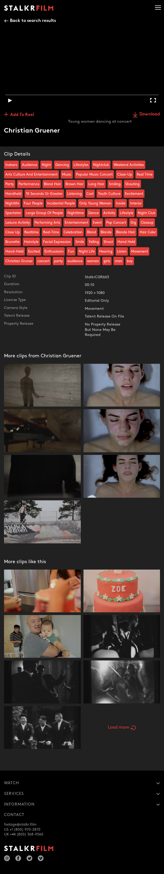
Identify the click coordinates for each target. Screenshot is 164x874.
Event (97, 222)
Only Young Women (95, 203)
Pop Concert (116, 222)
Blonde (106, 232)
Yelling (94, 241)
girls (107, 261)
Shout (108, 241)
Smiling (115, 184)
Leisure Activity (17, 222)
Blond (91, 232)
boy (130, 261)
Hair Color (148, 232)
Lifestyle (126, 213)
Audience (29, 165)
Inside (120, 203)
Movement (139, 251)
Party (9, 184)
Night (46, 165)
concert (43, 261)
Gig (133, 222)
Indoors (11, 165)
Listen (122, 251)
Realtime (31, 232)
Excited (34, 251)
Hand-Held (14, 251)
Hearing (105, 251)
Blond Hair (52, 184)
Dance (93, 213)
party (58, 261)
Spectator (13, 213)
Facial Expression (57, 241)
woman (93, 261)
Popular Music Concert (94, 174)
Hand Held (126, 241)
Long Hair (96, 184)
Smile (79, 241)
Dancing (62, 165)
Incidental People (61, 203)
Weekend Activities (129, 165)
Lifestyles (81, 165)
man (118, 261)
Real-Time (51, 232)
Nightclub (101, 165)
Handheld (13, 193)
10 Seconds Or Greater (44, 193)
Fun (71, 251)
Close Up (12, 232)
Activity (109, 213)
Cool (89, 193)
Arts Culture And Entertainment (31, 174)
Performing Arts (47, 222)
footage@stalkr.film (20, 824)
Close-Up (124, 174)
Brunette (12, 241)
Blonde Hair (125, 232)
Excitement (134, 193)
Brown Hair (75, 184)
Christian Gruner (19, 261)
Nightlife (12, 203)
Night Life (87, 251)
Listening (74, 193)
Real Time (144, 174)
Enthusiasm (53, 251)
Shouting (132, 184)
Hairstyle (31, 241)
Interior (136, 203)
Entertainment (76, 222)
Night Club (146, 213)
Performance (28, 184)
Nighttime (75, 213)
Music (66, 174)
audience (74, 261)
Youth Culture (109, 193)
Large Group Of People (44, 213)
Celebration (73, 232)
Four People (33, 203)
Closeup (147, 222)
